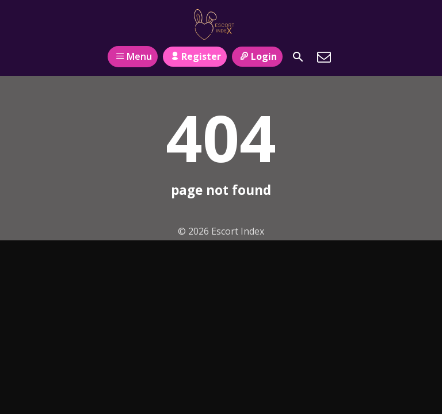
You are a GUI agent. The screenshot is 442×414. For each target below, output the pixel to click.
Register (195, 56)
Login (257, 56)
